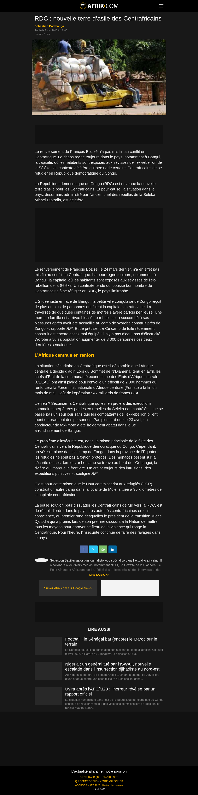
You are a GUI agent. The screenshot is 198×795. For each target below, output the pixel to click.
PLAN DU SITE (110, 777)
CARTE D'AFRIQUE (90, 777)
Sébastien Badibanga (49, 26)
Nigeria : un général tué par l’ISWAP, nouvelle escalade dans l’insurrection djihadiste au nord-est (112, 667)
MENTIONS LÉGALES (111, 781)
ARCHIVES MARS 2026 (87, 785)
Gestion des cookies (112, 785)
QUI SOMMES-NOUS (86, 781)
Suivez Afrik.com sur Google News (67, 588)
